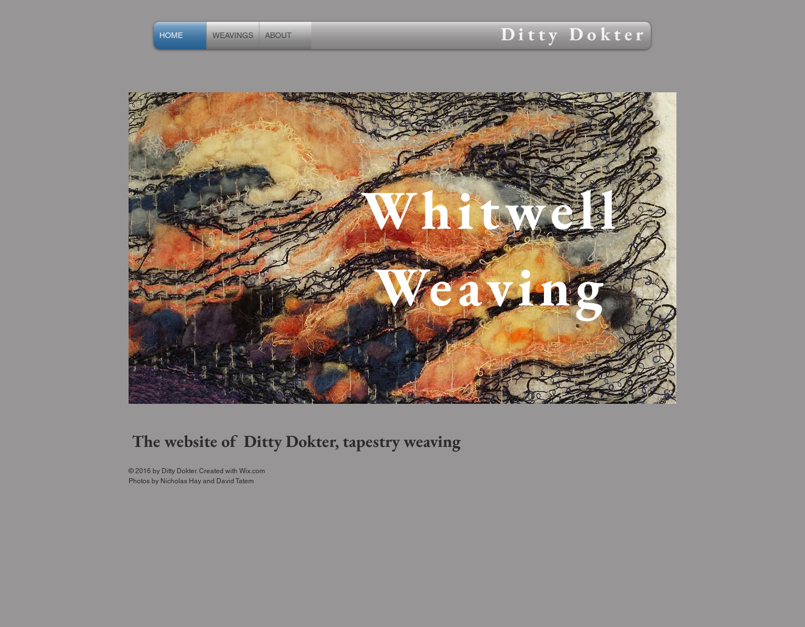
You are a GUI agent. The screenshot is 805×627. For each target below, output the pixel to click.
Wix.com (252, 471)
